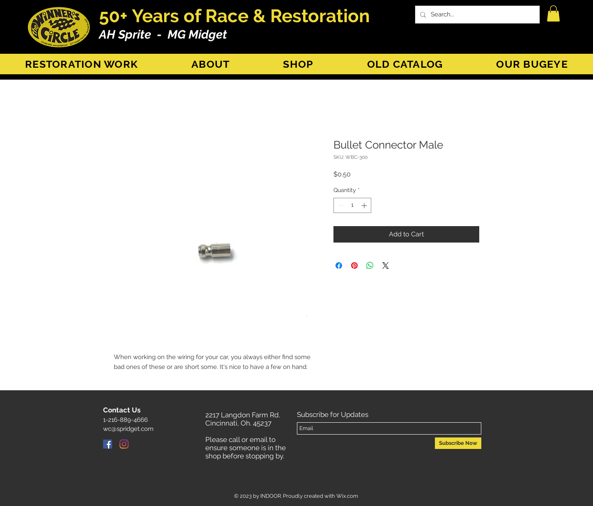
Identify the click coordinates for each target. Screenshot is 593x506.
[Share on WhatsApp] (370, 265)
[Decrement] (340, 205)
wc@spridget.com (128, 429)
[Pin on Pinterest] (354, 265)
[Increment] (365, 205)
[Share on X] (386, 265)
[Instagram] (124, 444)
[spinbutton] (352, 205)
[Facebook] (107, 444)
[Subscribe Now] (458, 443)
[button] (553, 13)
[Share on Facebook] (339, 265)
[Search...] (476, 14)
